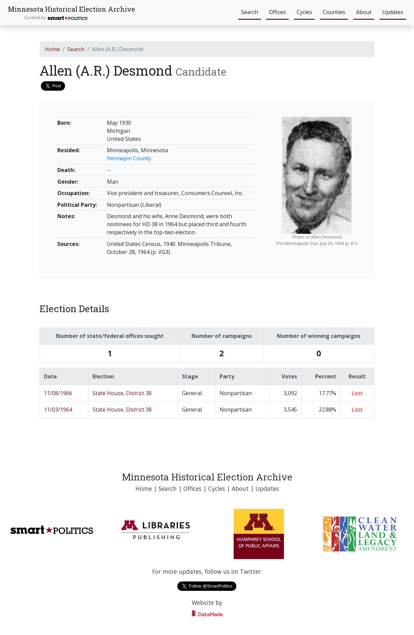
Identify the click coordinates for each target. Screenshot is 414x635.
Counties (334, 12)
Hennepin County (129, 158)
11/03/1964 (58, 409)
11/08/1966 (58, 393)
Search (249, 12)
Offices (277, 12)
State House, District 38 (122, 393)
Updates (392, 12)
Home (52, 49)
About (363, 12)
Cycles (304, 12)
